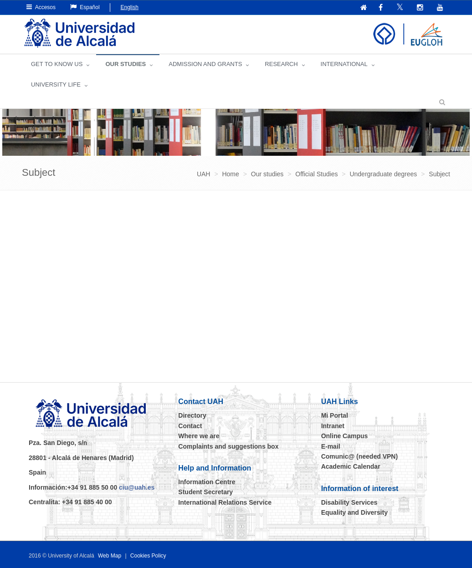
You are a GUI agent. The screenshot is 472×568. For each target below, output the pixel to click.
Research (281, 64)
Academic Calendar (350, 466)
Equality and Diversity (354, 512)
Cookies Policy (148, 556)
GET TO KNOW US (56, 64)
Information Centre (206, 482)
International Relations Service (225, 502)
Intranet (332, 426)
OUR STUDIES (125, 64)
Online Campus (344, 436)
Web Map (109, 556)
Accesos (41, 7)
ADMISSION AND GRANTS (205, 64)
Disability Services (349, 502)
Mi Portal (334, 415)
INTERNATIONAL (344, 64)
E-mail (330, 446)
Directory (192, 415)
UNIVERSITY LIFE (56, 84)
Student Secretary (205, 492)
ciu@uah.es (136, 487)
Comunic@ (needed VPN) (359, 456)
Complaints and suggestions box (228, 446)
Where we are (198, 436)
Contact (190, 426)
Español (85, 7)
